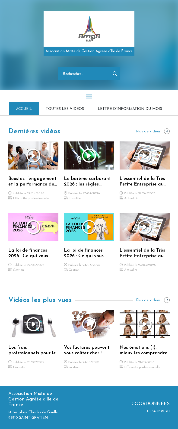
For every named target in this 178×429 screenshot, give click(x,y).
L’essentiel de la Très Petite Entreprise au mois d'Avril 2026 (142, 181)
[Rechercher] (83, 73)
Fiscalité (72, 198)
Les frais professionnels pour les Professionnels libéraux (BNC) (33, 350)
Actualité (128, 198)
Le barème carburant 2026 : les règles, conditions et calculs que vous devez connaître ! (87, 181)
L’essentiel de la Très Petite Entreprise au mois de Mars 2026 (142, 253)
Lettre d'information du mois (130, 109)
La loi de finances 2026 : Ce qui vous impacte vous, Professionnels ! (84, 253)
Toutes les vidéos (65, 109)
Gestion (16, 270)
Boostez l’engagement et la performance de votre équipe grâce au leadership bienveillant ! (32, 181)
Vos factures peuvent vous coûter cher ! (86, 350)
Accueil (24, 109)
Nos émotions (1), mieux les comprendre (143, 350)
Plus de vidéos (153, 131)
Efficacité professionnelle (28, 198)
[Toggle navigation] (89, 96)
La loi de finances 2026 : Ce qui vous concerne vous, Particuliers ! (28, 253)
